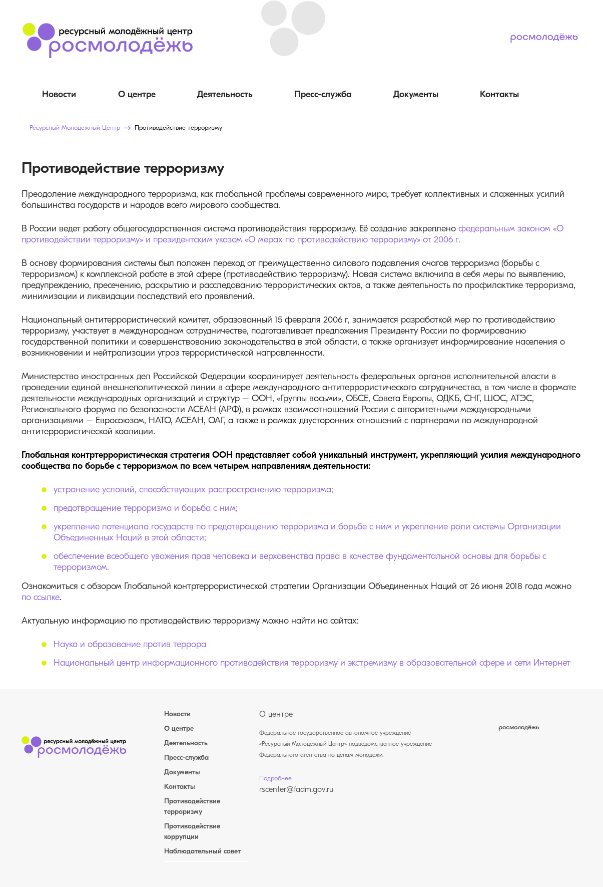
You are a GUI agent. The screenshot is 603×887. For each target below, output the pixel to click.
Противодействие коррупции (192, 832)
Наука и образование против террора (130, 645)
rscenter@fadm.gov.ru (296, 790)
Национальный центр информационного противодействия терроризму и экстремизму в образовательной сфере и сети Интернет (312, 663)
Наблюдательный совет (202, 851)
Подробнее (275, 778)
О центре (137, 95)
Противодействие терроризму (192, 807)
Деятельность (225, 95)
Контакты (499, 95)
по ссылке (41, 598)
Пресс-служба (322, 95)
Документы (415, 95)
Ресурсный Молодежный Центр (75, 128)
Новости (59, 95)
